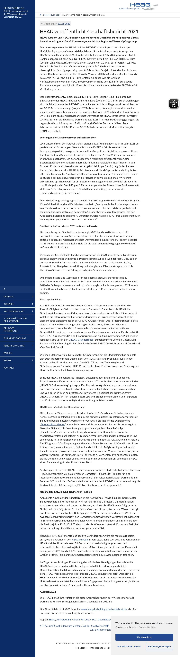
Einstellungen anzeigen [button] (159, 646)
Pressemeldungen (51, 15)
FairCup (84, 619)
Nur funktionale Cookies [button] (129, 646)
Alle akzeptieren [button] (144, 637)
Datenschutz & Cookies (102, 648)
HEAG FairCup (80, 539)
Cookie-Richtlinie (147, 627)
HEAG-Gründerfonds (81, 339)
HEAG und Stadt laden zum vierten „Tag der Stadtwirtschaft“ (74, 625)
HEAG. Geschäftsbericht (103, 619)
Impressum (81, 648)
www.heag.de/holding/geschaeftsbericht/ (104, 609)
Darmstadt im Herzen (53, 424)
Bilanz (52, 619)
